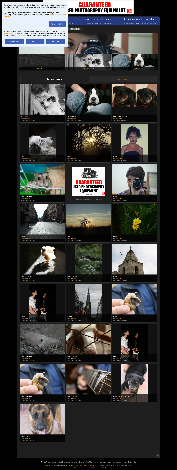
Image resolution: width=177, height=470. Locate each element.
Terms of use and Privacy (75, 465)
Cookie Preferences (90, 465)
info (100, 199)
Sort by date (123, 79)
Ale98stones (26, 119)
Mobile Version (48, 465)
